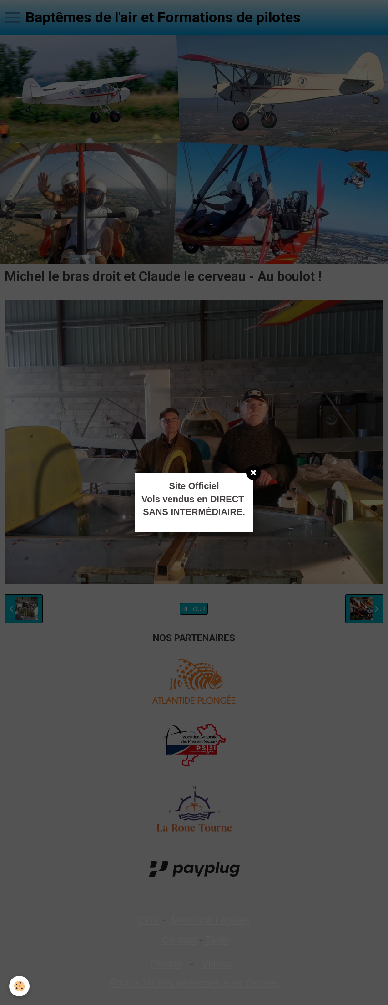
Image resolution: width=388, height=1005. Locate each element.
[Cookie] (19, 986)
